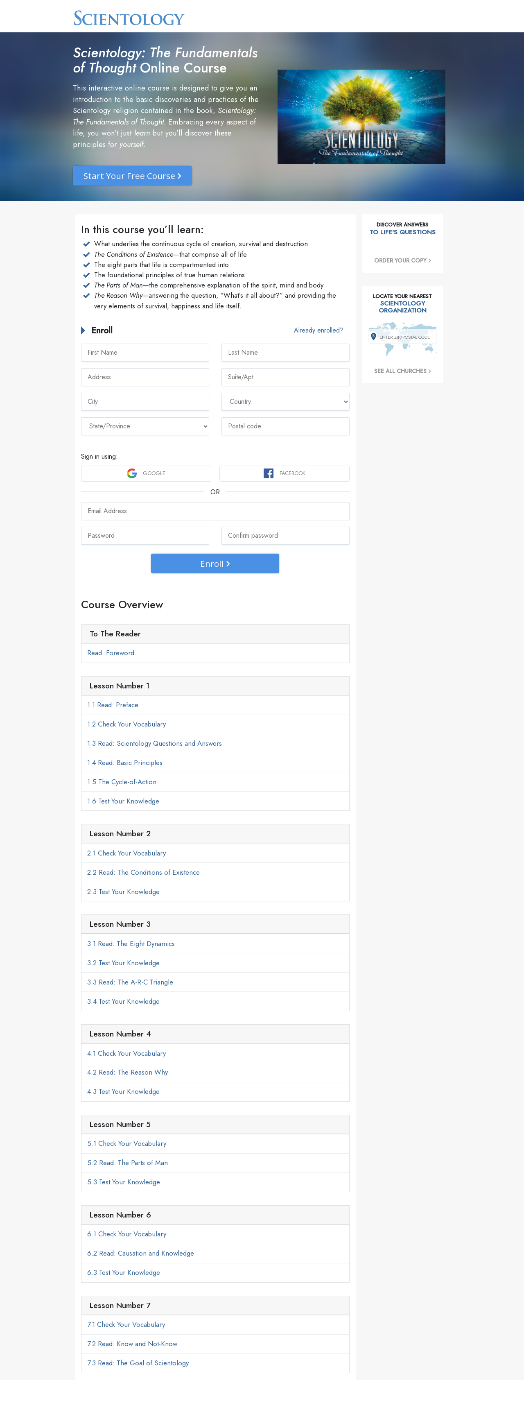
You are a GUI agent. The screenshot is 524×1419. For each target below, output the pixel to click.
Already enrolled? (318, 330)
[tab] (215, 634)
